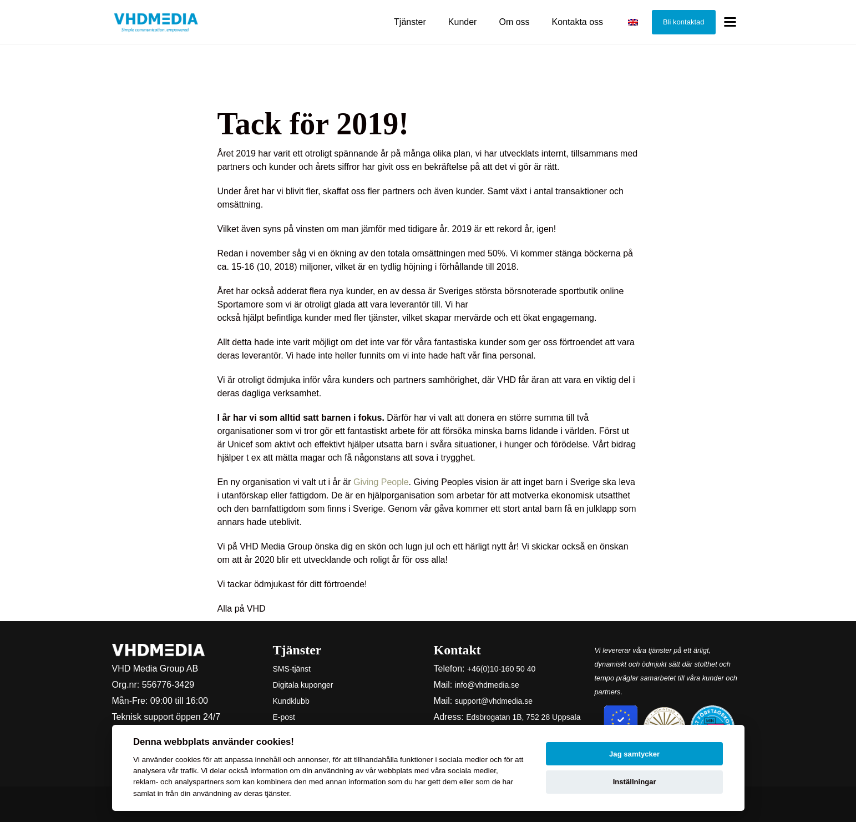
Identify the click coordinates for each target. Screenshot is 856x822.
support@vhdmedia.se (494, 701)
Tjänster (410, 22)
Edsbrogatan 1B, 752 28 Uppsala (523, 717)
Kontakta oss (578, 22)
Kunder (462, 22)
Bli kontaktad (683, 22)
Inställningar (634, 782)
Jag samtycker (634, 754)
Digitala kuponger (303, 684)
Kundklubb (291, 701)
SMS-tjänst (292, 668)
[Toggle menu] (730, 22)
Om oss (514, 22)
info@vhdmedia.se (487, 684)
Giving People (381, 482)
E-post (284, 717)
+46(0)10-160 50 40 (501, 668)
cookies (188, 759)
